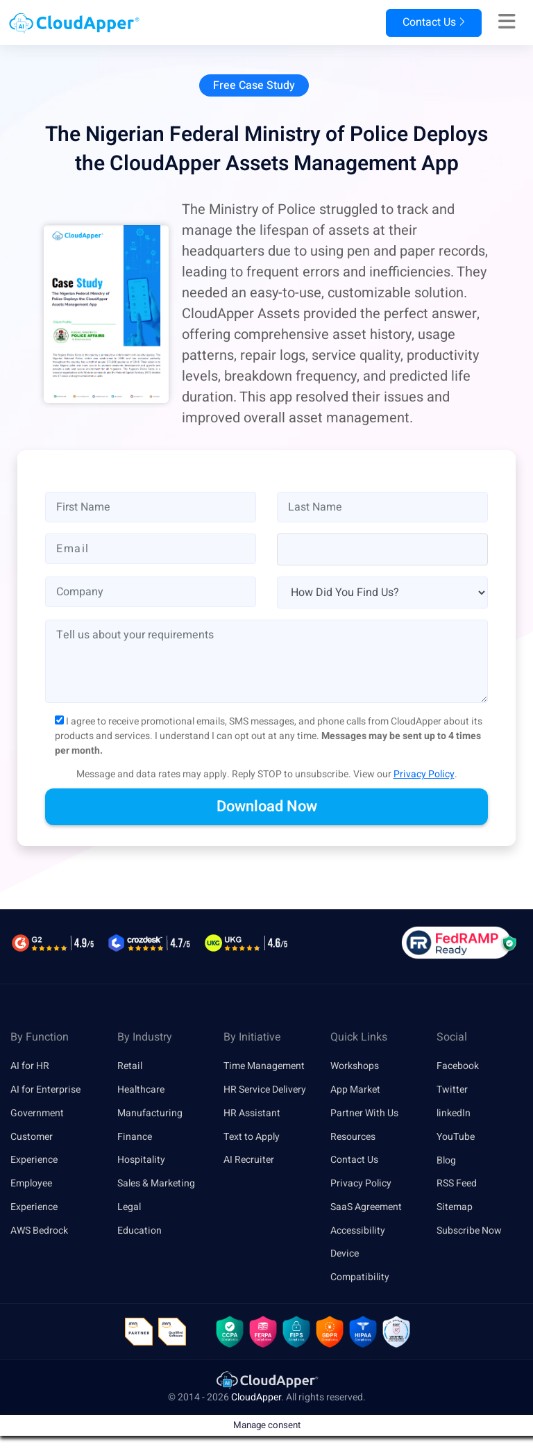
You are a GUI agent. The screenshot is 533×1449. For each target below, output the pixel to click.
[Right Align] (507, 22)
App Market (355, 1089)
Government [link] (37, 1113)
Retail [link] (129, 1066)
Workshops (354, 1066)
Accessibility (357, 1230)
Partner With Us (364, 1113)
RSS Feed (457, 1183)
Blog (446, 1160)
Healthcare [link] (140, 1089)
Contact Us (432, 23)
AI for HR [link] (29, 1066)
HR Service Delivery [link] (264, 1089)
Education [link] (139, 1230)
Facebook (458, 1066)
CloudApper (256, 1398)
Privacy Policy (424, 774)
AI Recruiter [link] (248, 1160)
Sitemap (455, 1207)
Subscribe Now (469, 1230)
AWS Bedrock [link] (39, 1230)
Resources (352, 1136)
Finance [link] (134, 1136)
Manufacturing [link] (150, 1113)
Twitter (452, 1089)
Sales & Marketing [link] (156, 1183)
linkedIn (454, 1113)
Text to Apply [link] (251, 1136)
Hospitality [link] (141, 1160)
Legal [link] (129, 1207)
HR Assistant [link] (251, 1113)
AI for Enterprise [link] (45, 1089)
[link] (266, 1380)
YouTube (456, 1136)
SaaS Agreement (366, 1207)
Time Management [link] (264, 1066)
